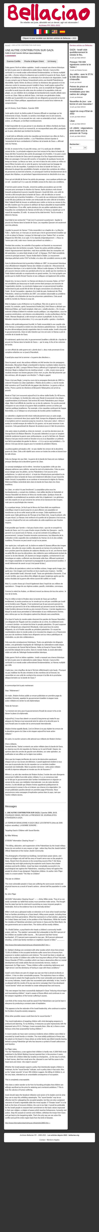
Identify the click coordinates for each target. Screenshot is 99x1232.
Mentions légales (53, 1140)
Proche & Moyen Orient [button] (34, 61)
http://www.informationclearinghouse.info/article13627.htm (27, 945)
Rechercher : (75, 144)
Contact (42, 1140)
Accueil (7, 45)
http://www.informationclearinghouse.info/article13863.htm (27, 1123)
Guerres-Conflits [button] (13, 61)
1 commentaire (10, 55)
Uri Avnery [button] (52, 61)
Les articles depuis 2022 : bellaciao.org (63, 1135)
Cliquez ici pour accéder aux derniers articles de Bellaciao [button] (49, 38)
